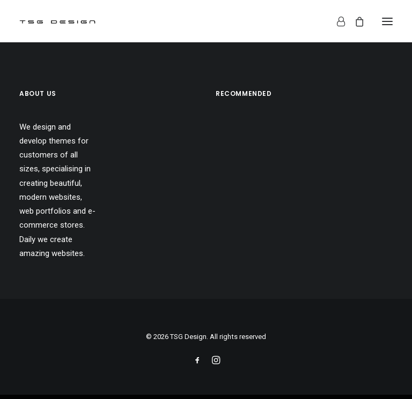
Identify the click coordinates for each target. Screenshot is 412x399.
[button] (387, 21)
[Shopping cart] (354, 21)
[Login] (336, 21)
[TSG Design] (57, 21)
